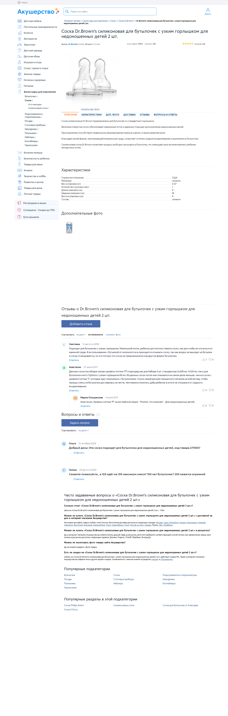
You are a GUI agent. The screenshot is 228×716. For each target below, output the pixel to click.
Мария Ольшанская (91, 397)
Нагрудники (32, 129)
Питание (25, 85)
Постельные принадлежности (37, 26)
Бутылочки (31, 96)
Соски (29, 100)
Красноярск (192, 522)
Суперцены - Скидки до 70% (36, 209)
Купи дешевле (28, 216)
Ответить (74, 360)
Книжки (24, 170)
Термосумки (31, 145)
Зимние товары (29, 74)
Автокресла (27, 38)
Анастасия (75, 367)
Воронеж (88, 525)
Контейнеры (32, 141)
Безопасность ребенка (33, 158)
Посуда (29, 121)
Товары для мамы (29, 164)
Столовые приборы (36, 125)
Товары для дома (29, 187)
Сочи (127, 525)
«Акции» (154, 559)
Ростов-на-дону (137, 525)
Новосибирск (118, 525)
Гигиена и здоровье (31, 79)
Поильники (31, 133)
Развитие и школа (30, 182)
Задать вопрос (80, 422)
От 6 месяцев (35, 104)
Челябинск (168, 525)
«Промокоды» (167, 559)
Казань (183, 522)
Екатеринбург (99, 525)
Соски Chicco (71, 609)
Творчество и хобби (31, 176)
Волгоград (78, 525)
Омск (108, 525)
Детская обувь (28, 56)
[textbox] (110, 11)
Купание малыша (29, 152)
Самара (147, 525)
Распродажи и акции (31, 202)
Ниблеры (30, 137)
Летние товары (29, 193)
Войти (208, 11)
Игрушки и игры (29, 62)
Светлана (74, 344)
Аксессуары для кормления (36, 91)
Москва (159, 522)
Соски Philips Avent (74, 605)
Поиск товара (67, 11)
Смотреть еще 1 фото (90, 109)
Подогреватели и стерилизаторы (180, 575)
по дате (81, 334)
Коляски (25, 32)
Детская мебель (29, 20)
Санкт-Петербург (171, 522)
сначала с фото (113, 334)
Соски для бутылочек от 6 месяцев (180, 605)
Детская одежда (29, 50)
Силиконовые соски (38, 108)
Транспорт (26, 44)
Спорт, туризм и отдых (32, 68)
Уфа (160, 525)
